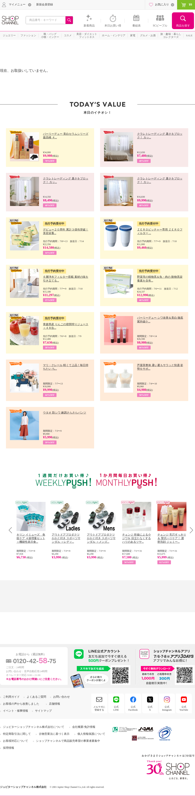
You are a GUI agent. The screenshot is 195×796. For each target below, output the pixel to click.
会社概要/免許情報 (83, 726)
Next (190, 530)
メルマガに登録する (99, 708)
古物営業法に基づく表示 (54, 733)
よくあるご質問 (36, 696)
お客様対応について (15, 740)
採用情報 (8, 747)
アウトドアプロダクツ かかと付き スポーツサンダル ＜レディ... (66, 538)
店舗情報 (54, 703)
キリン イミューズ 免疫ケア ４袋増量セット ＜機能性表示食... (31, 538)
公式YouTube (183, 708)
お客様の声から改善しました (21, 703)
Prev (12, 530)
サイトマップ (43, 710)
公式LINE (116, 708)
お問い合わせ (61, 696)
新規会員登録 (44, 4)
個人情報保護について (91, 733)
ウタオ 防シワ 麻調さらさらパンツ (64, 412)
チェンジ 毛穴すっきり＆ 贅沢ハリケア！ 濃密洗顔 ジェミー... (171, 538)
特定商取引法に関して (17, 733)
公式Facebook (133, 708)
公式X (150, 708)
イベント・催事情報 (15, 710)
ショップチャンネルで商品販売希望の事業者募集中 (68, 740)
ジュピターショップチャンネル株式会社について (33, 726)
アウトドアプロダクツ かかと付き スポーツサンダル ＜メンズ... (101, 538)
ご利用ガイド (11, 696)
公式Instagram (167, 708)
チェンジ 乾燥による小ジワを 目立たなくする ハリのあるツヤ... (136, 538)
